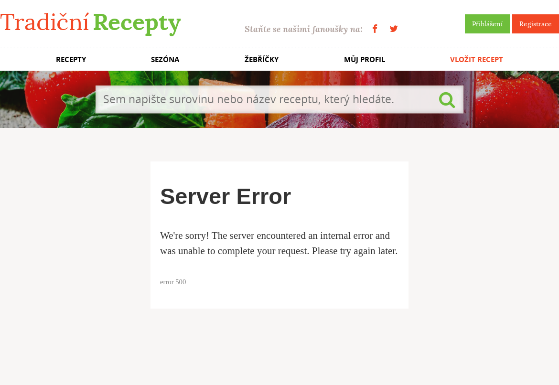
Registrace (535, 24)
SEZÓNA (165, 59)
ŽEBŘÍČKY (262, 59)
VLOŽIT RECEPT (476, 59)
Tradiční (90, 22)
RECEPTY (71, 59)
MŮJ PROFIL (364, 59)
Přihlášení (487, 24)
